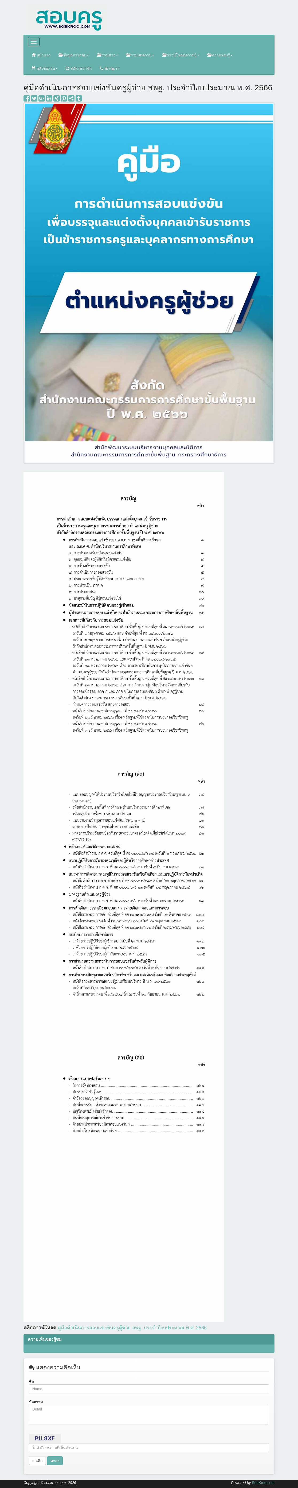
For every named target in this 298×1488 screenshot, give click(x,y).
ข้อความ (36, 1402)
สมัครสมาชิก (79, 68)
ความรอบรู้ (220, 55)
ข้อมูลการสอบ (73, 55)
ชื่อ (31, 1382)
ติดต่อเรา (109, 68)
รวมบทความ (140, 55)
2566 (132, 1327)
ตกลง (54, 1461)
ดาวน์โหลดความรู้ (180, 55)
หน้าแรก (41, 55)
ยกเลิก (37, 1461)
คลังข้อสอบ (45, 68)
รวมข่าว (107, 55)
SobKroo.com (263, 1483)
